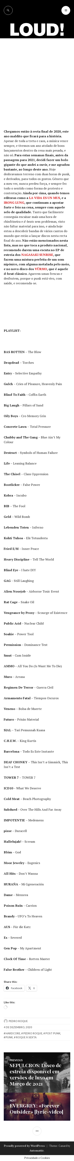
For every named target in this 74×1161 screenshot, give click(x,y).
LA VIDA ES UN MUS (44, 198)
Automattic (37, 1150)
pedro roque (32, 1033)
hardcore (13, 1033)
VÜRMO (41, 269)
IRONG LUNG (14, 202)
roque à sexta (26, 1037)
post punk (52, 1033)
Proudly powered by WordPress (24, 1146)
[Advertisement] (37, 77)
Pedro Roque (18, 1021)
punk (9, 1037)
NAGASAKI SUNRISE (37, 255)
